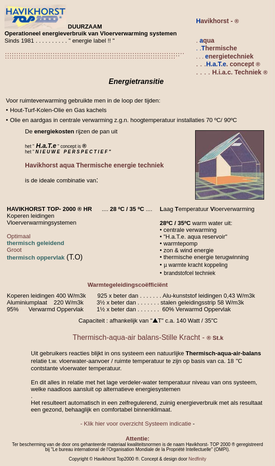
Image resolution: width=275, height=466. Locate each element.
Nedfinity (197, 458)
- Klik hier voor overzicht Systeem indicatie (135, 423)
